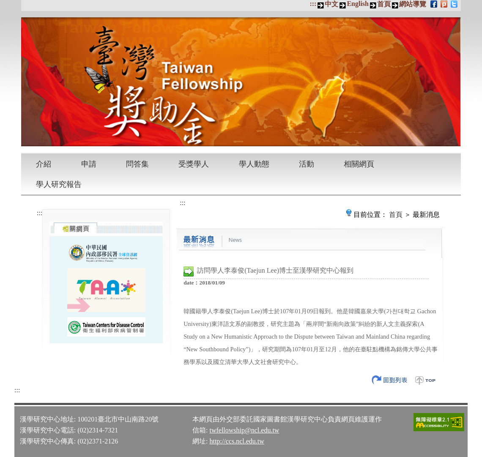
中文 (331, 4)
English (358, 3)
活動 (306, 164)
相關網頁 (359, 164)
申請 (88, 164)
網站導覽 (412, 4)
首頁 (384, 4)
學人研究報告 (59, 184)
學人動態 (254, 164)
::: (312, 3)
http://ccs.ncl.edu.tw (236, 441)
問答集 (137, 164)
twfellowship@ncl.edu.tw (244, 430)
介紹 (43, 164)
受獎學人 (193, 164)
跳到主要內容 (4, 4)
